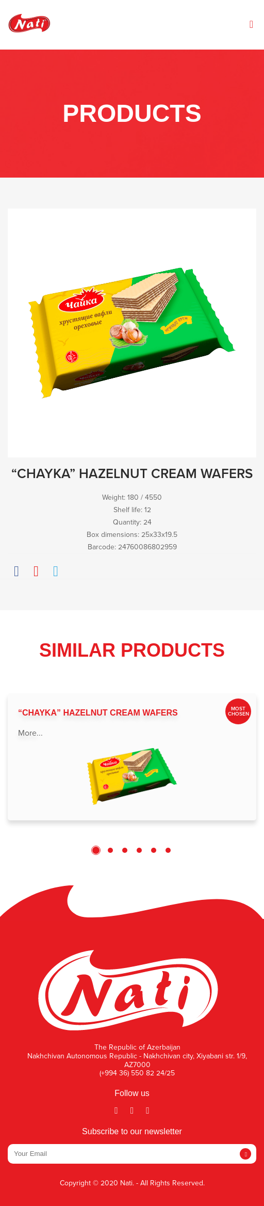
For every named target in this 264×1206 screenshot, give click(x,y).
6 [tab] (168, 850)
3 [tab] (124, 850)
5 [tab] (153, 850)
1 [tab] (96, 850)
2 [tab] (110, 850)
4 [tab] (139, 850)
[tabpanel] (132, 756)
